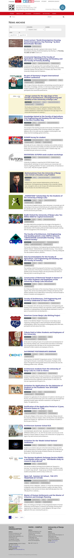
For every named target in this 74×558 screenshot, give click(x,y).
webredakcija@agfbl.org (18, 549)
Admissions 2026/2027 (53, 1)
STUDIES (28, 13)
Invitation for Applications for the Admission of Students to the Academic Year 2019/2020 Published (43, 387)
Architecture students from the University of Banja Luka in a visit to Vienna (42, 370)
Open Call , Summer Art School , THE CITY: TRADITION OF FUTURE (41, 477)
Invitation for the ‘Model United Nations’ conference (40, 442)
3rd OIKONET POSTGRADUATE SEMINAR (40, 351)
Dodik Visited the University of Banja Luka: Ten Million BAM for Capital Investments (43, 216)
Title (10, 27)
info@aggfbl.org (16, 546)
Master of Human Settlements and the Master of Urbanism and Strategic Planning (44, 496)
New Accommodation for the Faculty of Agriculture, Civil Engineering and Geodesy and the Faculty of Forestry (43, 258)
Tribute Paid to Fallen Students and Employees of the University (44, 333)
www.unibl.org (51, 542)
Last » (21, 517)
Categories (29, 27)
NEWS (54, 13)
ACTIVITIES (46, 13)
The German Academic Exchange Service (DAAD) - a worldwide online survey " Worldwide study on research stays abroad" (44, 459)
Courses (47, 27)
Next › (16, 517)
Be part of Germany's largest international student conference (41, 76)
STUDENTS (37, 13)
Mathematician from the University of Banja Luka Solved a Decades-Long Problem (43, 174)
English (18, 1)
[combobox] (36, 29)
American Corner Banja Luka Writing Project (42, 315)
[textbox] (40, 29)
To (19, 32)
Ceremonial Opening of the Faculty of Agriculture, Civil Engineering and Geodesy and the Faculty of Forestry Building (43, 59)
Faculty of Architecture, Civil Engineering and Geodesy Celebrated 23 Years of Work (42, 300)
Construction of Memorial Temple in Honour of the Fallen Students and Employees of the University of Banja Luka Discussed (43, 279)
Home (12, 13)
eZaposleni (37, 1)
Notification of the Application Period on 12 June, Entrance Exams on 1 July (44, 407)
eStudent (43, 1)
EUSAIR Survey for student (35, 137)
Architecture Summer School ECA (37, 426)
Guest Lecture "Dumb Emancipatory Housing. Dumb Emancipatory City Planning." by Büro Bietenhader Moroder (42, 42)
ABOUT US (19, 13)
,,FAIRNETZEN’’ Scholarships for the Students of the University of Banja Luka (43, 197)
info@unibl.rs (54, 540)
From (10, 32)
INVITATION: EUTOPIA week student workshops (43, 155)
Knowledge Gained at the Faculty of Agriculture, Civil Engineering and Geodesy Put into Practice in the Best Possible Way (43, 118)
